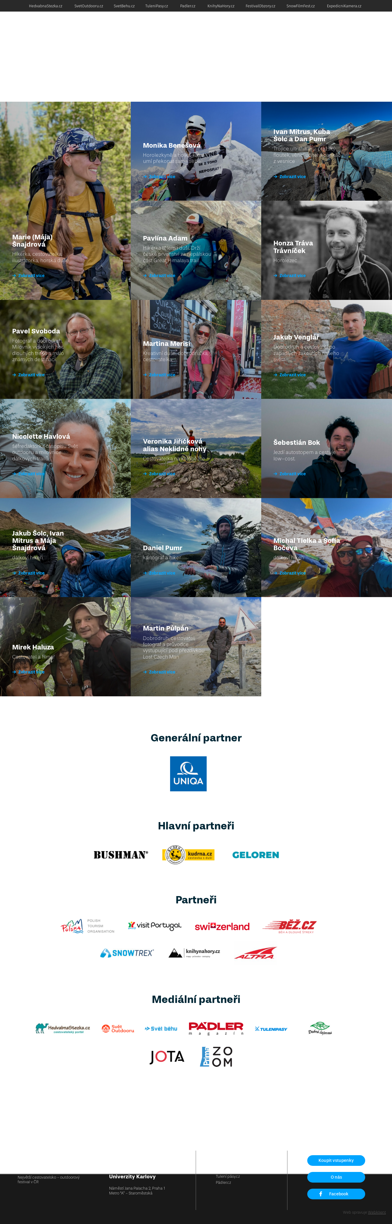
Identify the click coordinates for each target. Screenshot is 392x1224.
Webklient (377, 1212)
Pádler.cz (223, 1182)
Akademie (232, 29)
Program (178, 29)
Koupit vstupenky (336, 1160)
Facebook (333, 1194)
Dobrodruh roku (204, 29)
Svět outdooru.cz (230, 1163)
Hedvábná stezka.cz (233, 1157)
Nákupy (301, 29)
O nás (336, 1177)
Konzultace (256, 29)
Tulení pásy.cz (228, 1176)
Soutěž (336, 29)
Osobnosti (280, 29)
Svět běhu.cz (227, 1170)
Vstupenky (156, 29)
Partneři (318, 29)
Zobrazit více (28, 275)
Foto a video (358, 29)
